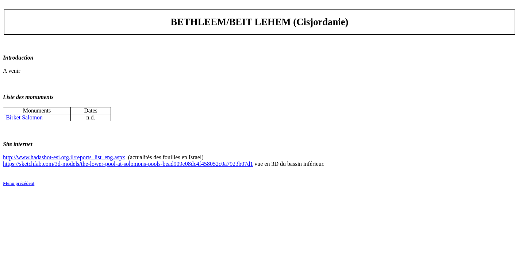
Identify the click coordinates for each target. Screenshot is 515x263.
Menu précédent (18, 183)
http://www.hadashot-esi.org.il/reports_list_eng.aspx (64, 157)
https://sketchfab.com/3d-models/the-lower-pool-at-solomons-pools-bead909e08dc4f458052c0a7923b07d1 (128, 164)
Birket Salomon (24, 117)
